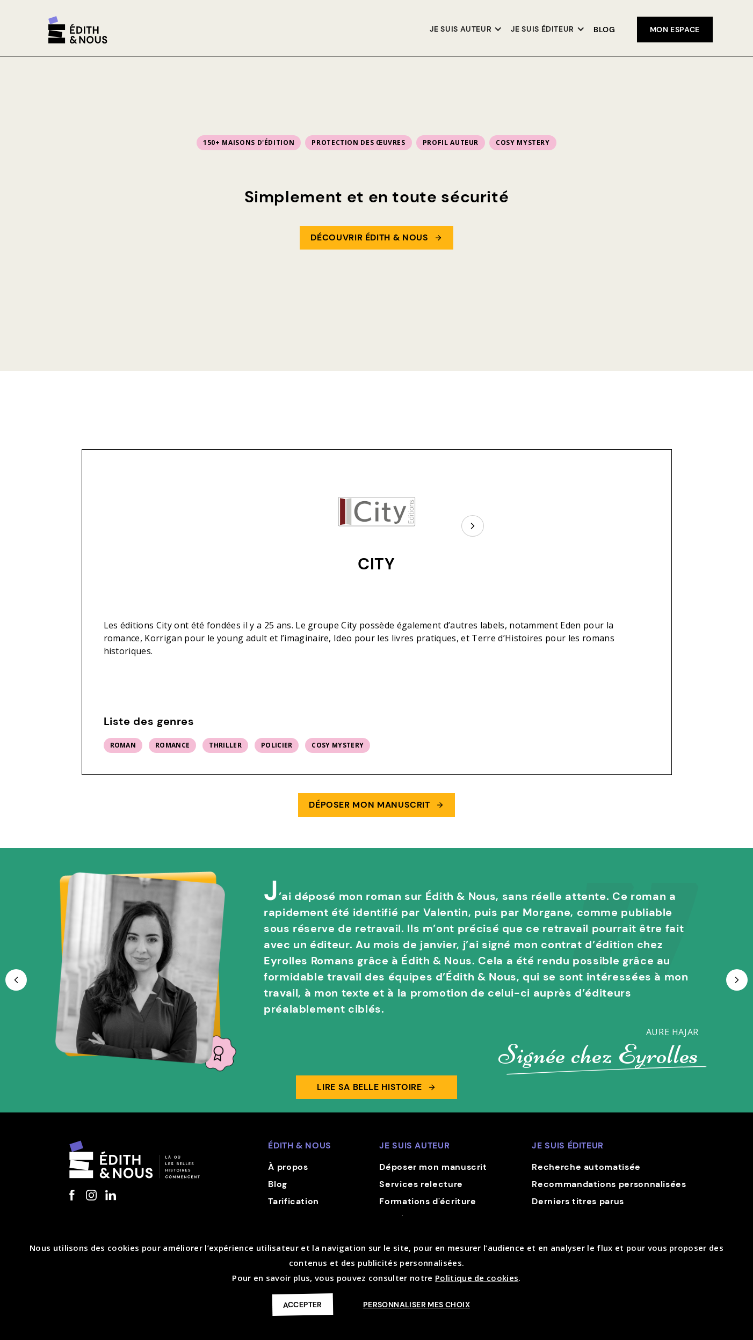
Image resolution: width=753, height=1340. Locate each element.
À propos (288, 1167)
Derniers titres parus (578, 1201)
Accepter (302, 1304)
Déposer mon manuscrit (433, 1167)
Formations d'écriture (427, 1201)
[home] (77, 29)
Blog (604, 29)
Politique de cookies (476, 1277)
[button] (466, 30)
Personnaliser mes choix (416, 1304)
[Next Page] (472, 526)
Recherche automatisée (586, 1167)
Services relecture (421, 1184)
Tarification (293, 1201)
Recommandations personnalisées (609, 1184)
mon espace (675, 29)
